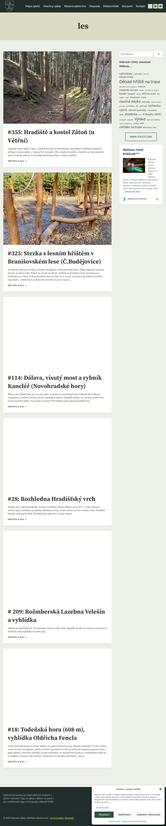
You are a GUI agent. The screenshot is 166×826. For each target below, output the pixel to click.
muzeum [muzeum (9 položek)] (135, 97)
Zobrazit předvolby (148, 814)
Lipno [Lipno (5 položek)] (121, 97)
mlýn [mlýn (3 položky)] (127, 98)
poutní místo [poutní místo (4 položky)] (156, 102)
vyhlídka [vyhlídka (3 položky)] (130, 120)
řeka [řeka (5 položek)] (154, 127)
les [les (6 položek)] (158, 93)
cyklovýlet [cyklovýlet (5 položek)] (138, 74)
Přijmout (104, 814)
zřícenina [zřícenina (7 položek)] (147, 127)
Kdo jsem (127, 6)
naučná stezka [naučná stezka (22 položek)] (130, 101)
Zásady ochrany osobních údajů (134, 821)
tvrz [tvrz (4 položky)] (140, 114)
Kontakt (140, 6)
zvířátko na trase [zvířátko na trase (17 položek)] (130, 127)
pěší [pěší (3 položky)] (137, 106)
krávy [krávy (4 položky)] (138, 94)
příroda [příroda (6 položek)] (143, 106)
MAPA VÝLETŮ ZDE (141, 136)
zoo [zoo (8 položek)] (142, 123)
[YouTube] (160, 6)
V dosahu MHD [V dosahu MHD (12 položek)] (152, 114)
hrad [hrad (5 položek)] (141, 90)
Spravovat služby (102, 807)
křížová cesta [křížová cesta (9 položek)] (149, 93)
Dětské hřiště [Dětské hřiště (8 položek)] (126, 77)
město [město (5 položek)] (143, 97)
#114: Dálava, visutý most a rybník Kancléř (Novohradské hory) (51, 386)
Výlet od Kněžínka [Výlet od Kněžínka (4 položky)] (153, 120)
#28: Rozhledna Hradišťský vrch (54, 507)
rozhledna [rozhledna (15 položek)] (154, 106)
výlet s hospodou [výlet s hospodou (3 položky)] (125, 124)
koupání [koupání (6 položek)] (131, 93)
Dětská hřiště (111, 6)
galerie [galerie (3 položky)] (134, 87)
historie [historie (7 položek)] (141, 86)
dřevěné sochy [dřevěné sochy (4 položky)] (125, 87)
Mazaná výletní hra (75, 6)
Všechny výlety (52, 6)
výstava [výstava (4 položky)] (136, 123)
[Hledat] (158, 54)
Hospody (94, 6)
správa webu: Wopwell (62, 817)
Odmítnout (124, 814)
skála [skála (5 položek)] (121, 114)
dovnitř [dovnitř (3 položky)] (146, 74)
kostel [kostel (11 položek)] (122, 93)
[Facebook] (150, 6)
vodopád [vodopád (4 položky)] (122, 120)
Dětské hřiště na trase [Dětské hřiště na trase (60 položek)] (139, 81)
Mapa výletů (32, 6)
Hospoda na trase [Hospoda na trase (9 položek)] (128, 89)
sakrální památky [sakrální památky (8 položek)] (137, 110)
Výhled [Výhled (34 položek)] (140, 119)
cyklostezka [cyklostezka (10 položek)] (125, 73)
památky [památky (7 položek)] (146, 101)
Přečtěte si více (17, 161)
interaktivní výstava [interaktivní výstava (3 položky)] (152, 90)
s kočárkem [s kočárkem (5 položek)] (152, 110)
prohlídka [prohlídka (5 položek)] (130, 106)
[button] (160, 789)
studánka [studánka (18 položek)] (131, 114)
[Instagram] (155, 6)
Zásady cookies (115, 821)
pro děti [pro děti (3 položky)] (122, 106)
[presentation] (57, 87)
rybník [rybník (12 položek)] (123, 110)
